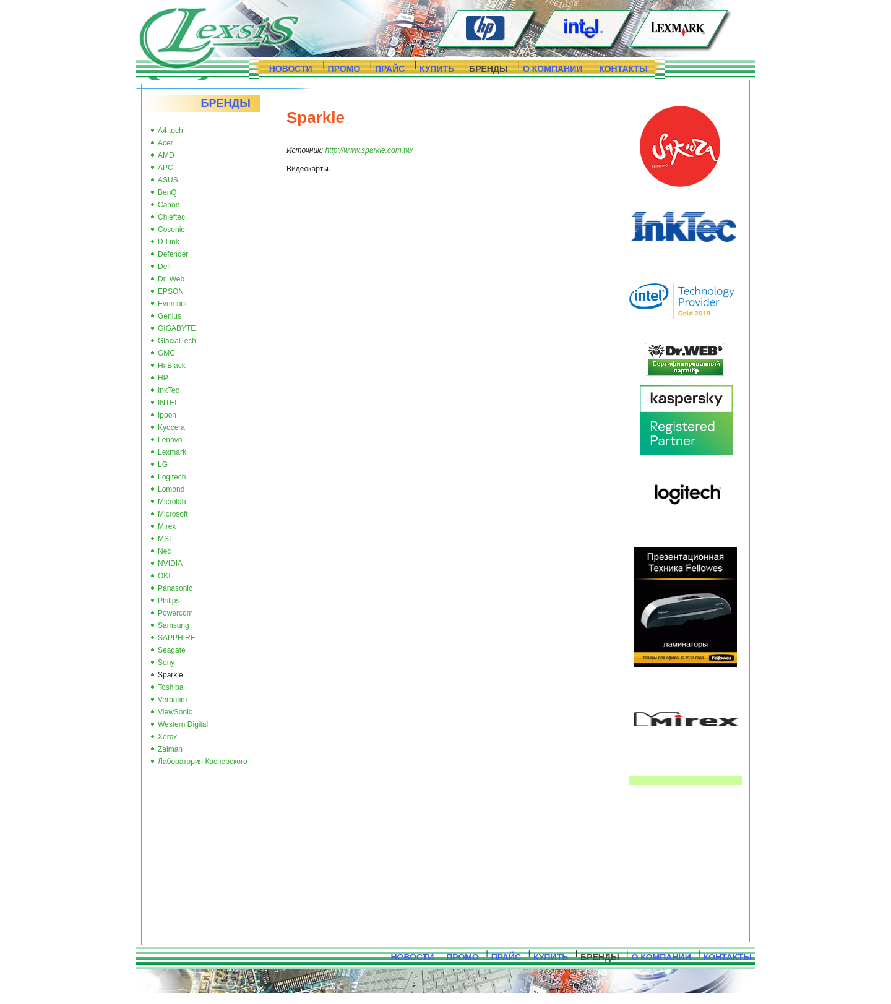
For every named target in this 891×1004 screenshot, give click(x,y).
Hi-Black (172, 365)
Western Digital (183, 724)
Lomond (171, 489)
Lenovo (170, 439)
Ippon (167, 415)
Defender (173, 254)
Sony (166, 662)
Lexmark (172, 452)
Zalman (170, 749)
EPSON (171, 291)
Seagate (172, 650)
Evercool (172, 303)
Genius (169, 316)
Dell (164, 266)
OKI (164, 576)
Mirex (167, 526)
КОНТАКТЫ (623, 69)
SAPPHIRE (177, 637)
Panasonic (175, 588)
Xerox (167, 736)
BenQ (167, 192)
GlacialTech (177, 341)
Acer (165, 143)
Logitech (172, 477)
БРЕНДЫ (488, 69)
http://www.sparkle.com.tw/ (369, 150)
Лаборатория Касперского (203, 761)
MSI (164, 538)
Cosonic (171, 229)
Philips (168, 600)
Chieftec (171, 217)
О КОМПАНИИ (552, 69)
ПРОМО (344, 69)
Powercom (175, 613)
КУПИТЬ (437, 69)
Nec (164, 551)
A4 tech (170, 130)
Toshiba (170, 687)
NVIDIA (170, 563)
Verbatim (172, 699)
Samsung (173, 625)
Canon (168, 204)
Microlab (172, 501)
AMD (166, 155)
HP (163, 378)
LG (163, 464)
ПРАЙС (390, 69)
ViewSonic (175, 712)
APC (165, 167)
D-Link (168, 242)
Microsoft (173, 514)
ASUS (168, 180)
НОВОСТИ (290, 69)
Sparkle (170, 675)
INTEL (168, 402)
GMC (166, 353)
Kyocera (171, 427)
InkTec (168, 390)
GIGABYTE (177, 328)
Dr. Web (171, 279)
